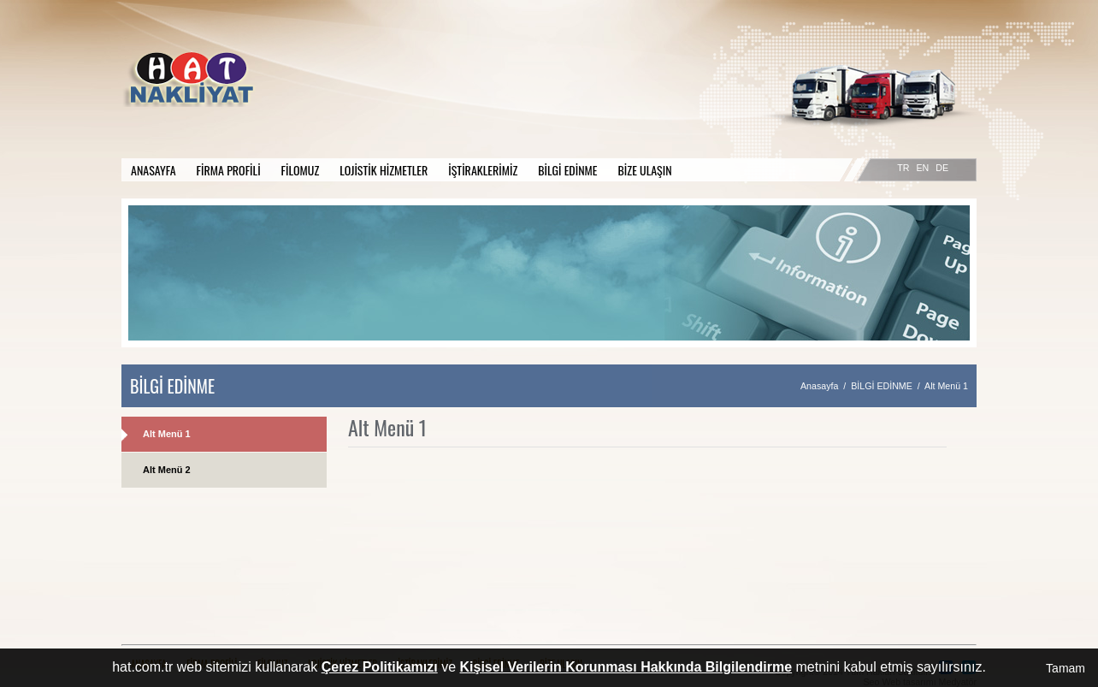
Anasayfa (819, 386)
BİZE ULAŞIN (645, 170)
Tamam (1065, 668)
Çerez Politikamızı (380, 667)
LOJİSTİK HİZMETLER (383, 170)
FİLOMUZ (300, 170)
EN (922, 168)
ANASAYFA (153, 170)
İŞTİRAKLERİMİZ (482, 170)
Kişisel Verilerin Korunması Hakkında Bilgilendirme (626, 667)
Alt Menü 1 (167, 434)
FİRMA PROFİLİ (229, 170)
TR (903, 168)
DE (942, 168)
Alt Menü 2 (167, 470)
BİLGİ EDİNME (567, 170)
